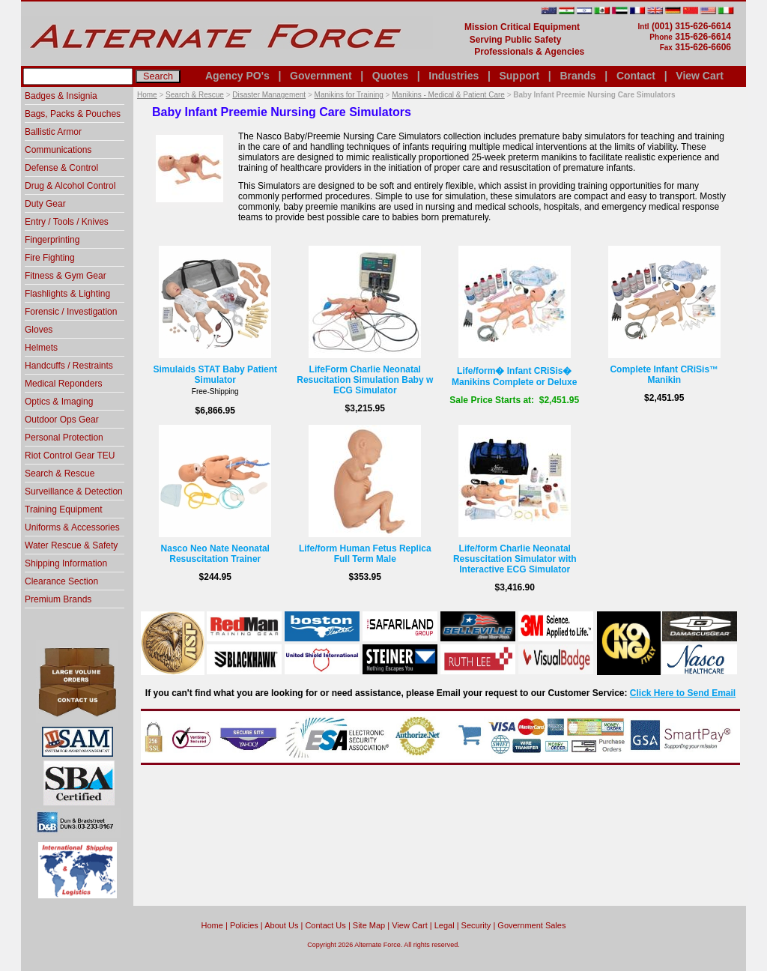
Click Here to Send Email (683, 693)
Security (476, 925)
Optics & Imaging (59, 401)
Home (147, 95)
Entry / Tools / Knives (67, 222)
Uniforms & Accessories (72, 527)
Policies (244, 925)
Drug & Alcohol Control (70, 186)
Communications (58, 150)
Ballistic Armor (53, 132)
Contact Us (325, 925)
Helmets (41, 347)
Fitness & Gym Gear (65, 275)
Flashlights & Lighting (67, 293)
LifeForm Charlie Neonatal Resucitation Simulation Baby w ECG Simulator (365, 380)
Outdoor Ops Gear (62, 419)
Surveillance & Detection (74, 491)
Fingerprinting (52, 240)
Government (320, 76)
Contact (635, 76)
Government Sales (531, 925)
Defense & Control (61, 168)
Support (519, 76)
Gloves (38, 329)
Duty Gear (45, 204)
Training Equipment (64, 509)
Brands (577, 76)
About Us (281, 925)
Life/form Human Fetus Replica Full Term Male (365, 553)
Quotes (390, 76)
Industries (453, 76)
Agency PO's (237, 76)
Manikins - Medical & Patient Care (448, 95)
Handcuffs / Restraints (69, 365)
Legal (444, 925)
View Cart (700, 76)
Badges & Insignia (61, 96)
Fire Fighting (50, 257)
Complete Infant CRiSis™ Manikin (664, 374)
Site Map (369, 925)
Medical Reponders (63, 383)
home (212, 925)
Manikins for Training (349, 95)
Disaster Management (269, 95)
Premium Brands (58, 599)
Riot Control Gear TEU (70, 455)
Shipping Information (66, 563)
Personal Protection (64, 437)
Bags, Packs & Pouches (73, 114)
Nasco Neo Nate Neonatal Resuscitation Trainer (215, 553)
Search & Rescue (195, 95)
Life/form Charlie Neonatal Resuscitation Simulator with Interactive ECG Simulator (515, 559)
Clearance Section (61, 581)
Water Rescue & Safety (71, 545)
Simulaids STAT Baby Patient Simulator (215, 374)
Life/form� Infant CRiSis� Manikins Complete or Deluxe (514, 376)
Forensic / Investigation (71, 311)
